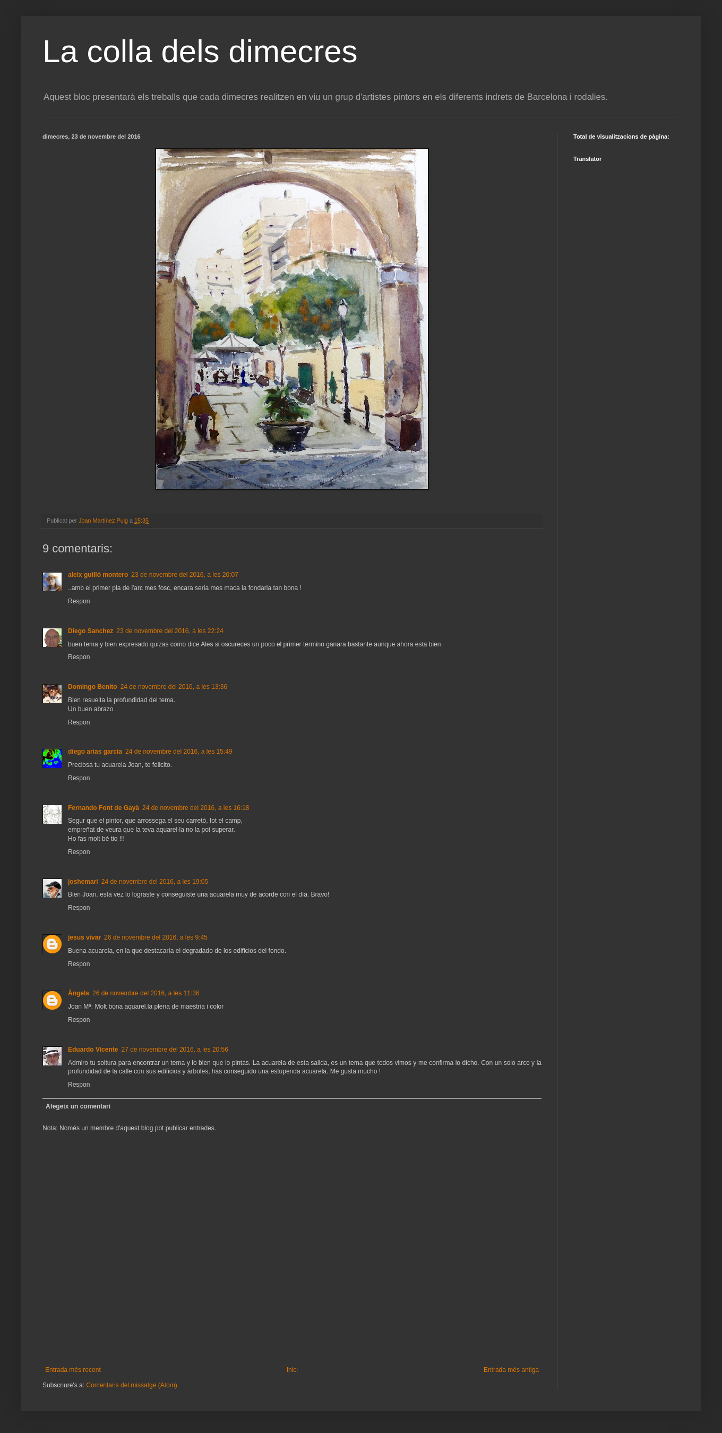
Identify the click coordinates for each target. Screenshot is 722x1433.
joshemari (83, 881)
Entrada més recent (73, 1370)
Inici (292, 1370)
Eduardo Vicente (93, 1049)
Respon (79, 601)
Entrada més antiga (511, 1370)
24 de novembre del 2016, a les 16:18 (195, 808)
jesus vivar (84, 937)
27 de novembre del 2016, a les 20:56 (174, 1049)
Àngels (78, 993)
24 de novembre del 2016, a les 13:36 (174, 686)
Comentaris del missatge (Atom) (131, 1385)
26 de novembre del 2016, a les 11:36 (145, 993)
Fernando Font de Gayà (103, 808)
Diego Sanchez (90, 631)
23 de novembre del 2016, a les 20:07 (184, 574)
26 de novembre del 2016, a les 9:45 (156, 937)
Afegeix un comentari (78, 1106)
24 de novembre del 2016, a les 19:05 (154, 881)
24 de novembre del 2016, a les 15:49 (178, 751)
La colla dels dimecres (200, 51)
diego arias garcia (95, 751)
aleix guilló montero (98, 574)
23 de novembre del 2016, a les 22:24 (169, 631)
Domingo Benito (92, 686)
